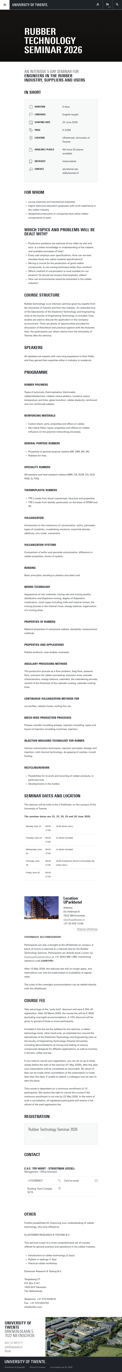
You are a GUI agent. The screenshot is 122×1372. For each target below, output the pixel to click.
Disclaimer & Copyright (15, 1367)
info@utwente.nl (13, 1347)
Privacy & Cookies (37, 1367)
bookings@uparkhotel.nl (37, 956)
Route (8, 1350)
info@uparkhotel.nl (74, 919)
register (39, 1137)
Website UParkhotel (87, 929)
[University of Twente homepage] (30, 5)
